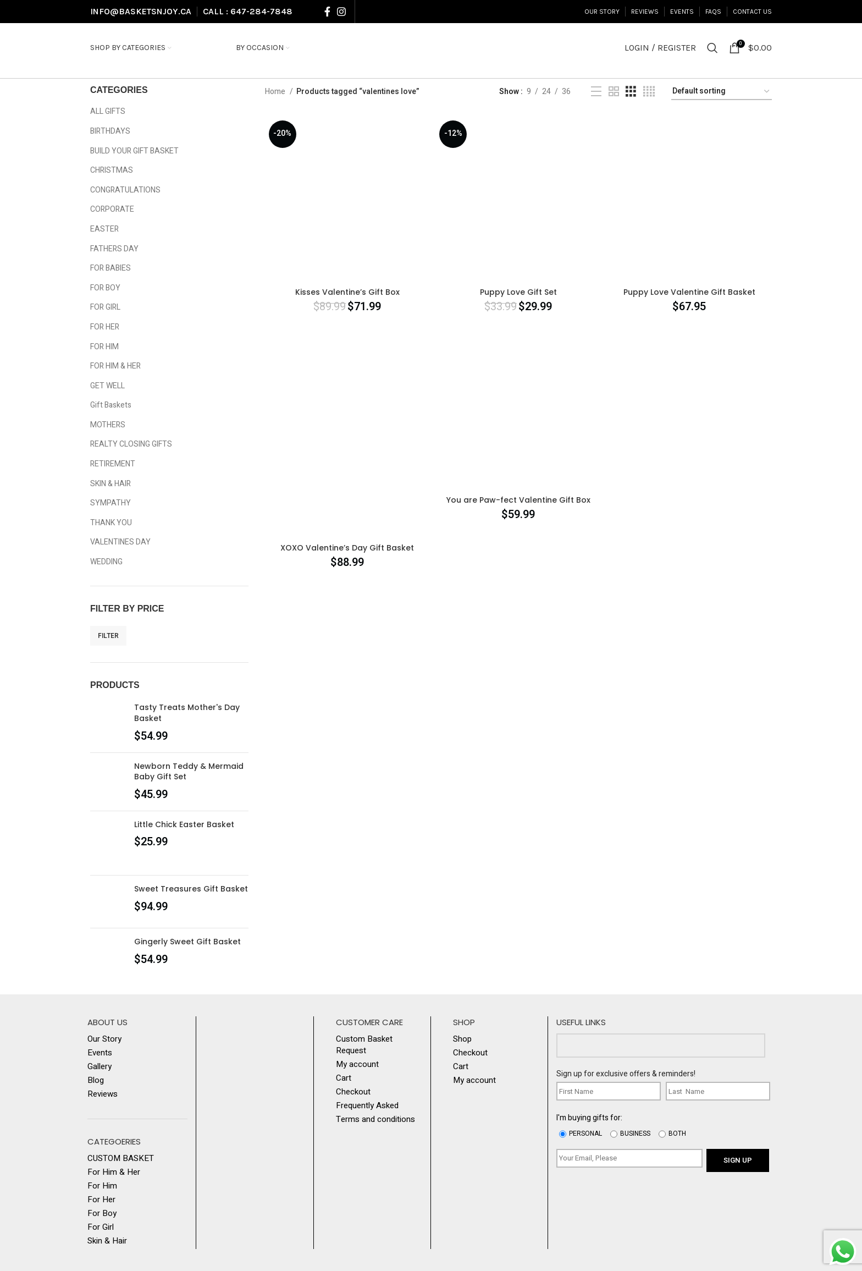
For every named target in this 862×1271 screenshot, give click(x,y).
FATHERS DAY (114, 249)
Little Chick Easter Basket (184, 824)
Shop (462, 1039)
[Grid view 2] (614, 92)
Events (99, 1053)
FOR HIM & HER (115, 366)
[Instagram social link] (341, 11)
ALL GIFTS (107, 111)
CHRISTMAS (111, 170)
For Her (101, 1200)
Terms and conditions (375, 1119)
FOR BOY (105, 288)
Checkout (353, 1092)
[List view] (596, 92)
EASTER (104, 229)
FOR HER (104, 327)
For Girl (100, 1227)
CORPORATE (112, 209)
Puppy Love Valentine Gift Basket (689, 292)
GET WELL (107, 386)
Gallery (99, 1066)
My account (357, 1064)
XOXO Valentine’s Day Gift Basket (347, 547)
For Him (102, 1186)
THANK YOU (111, 523)
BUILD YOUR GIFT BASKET (134, 151)
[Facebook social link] (327, 11)
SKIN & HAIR (110, 483)
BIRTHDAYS (110, 131)
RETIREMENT (112, 464)
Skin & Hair (107, 1241)
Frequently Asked (367, 1106)
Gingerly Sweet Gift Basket (187, 942)
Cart (343, 1078)
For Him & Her (113, 1172)
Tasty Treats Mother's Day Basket (187, 713)
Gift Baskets (110, 405)
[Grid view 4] (649, 92)
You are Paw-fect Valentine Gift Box (518, 499)
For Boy (102, 1213)
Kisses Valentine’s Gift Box (347, 292)
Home (276, 91)
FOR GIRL (105, 307)
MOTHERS (107, 425)
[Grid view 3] (631, 92)
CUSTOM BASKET (120, 1158)
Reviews (102, 1094)
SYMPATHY (110, 503)
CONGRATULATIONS (125, 190)
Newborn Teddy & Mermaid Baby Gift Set (189, 772)
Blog (95, 1080)
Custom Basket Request (364, 1045)
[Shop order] (721, 92)
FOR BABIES (110, 268)
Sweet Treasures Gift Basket (191, 889)
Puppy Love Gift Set (518, 292)
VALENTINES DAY (120, 542)
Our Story (104, 1039)
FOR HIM (104, 347)
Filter (108, 636)
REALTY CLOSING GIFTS (131, 444)
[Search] (712, 48)
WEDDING (106, 562)
